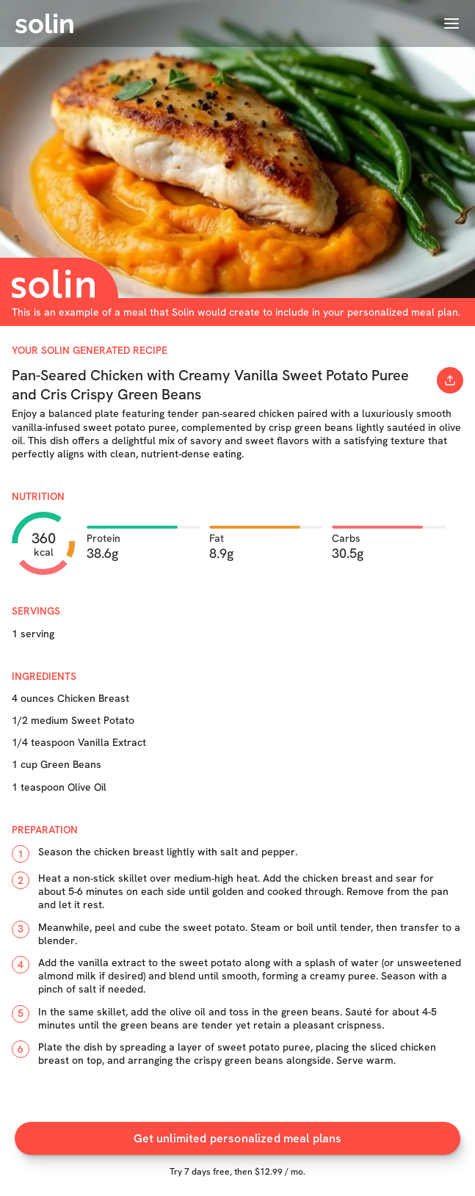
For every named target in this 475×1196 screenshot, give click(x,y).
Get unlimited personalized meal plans (238, 1138)
